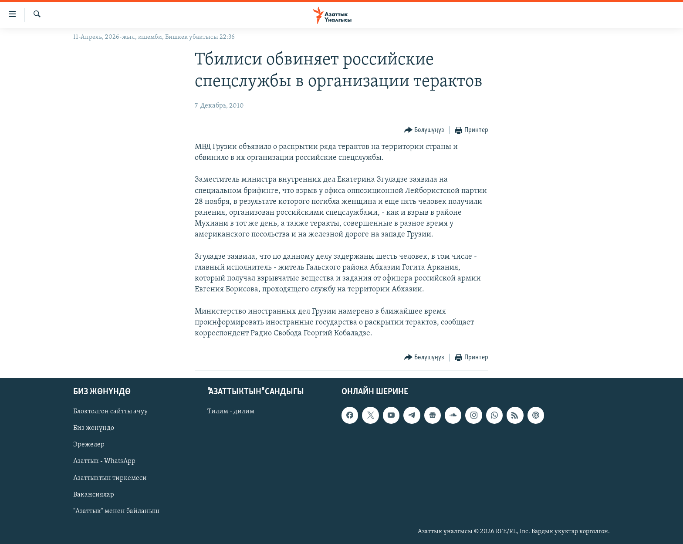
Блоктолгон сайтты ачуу (110, 412)
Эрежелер (89, 445)
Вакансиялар (93, 494)
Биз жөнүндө (93, 428)
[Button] (424, 130)
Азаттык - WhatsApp (104, 461)
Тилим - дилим (230, 412)
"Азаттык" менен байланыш (116, 511)
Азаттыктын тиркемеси (110, 478)
